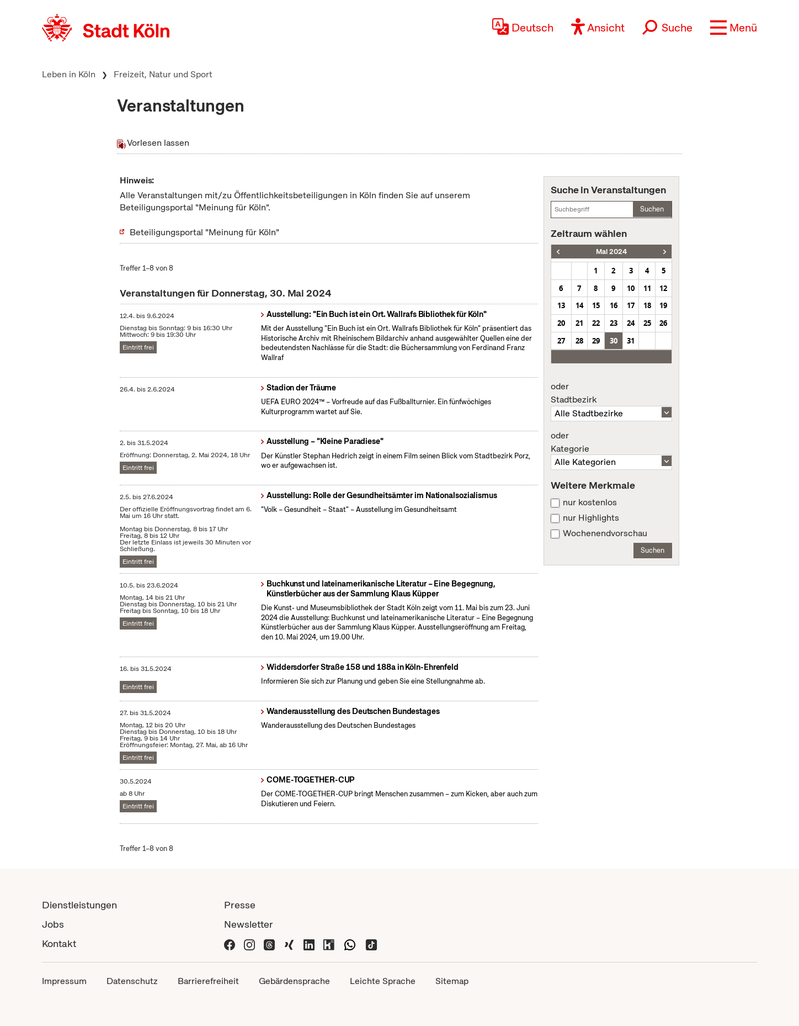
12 (663, 288)
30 (613, 341)
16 (613, 305)
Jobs (53, 924)
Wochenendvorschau (605, 533)
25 (647, 323)
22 (596, 323)
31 (631, 341)
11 (647, 288)
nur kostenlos (590, 502)
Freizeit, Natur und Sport (163, 74)
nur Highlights (591, 518)
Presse (239, 904)
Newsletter (248, 924)
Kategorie (611, 442)
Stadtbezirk (611, 393)
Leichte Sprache (383, 981)
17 (631, 305)
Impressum (64, 981)
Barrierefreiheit (208, 981)
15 (596, 305)
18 (647, 305)
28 (579, 341)
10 (631, 288)
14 (579, 305)
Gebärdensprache (294, 981)
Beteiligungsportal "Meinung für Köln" (204, 232)
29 (596, 341)
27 (561, 341)
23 (613, 323)
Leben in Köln (68, 74)
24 (631, 323)
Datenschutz (132, 981)
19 (663, 305)
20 (561, 323)
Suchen (652, 209)
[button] (733, 27)
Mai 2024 (611, 251)
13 (561, 305)
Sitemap (451, 981)
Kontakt (59, 943)
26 (663, 323)
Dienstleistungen (79, 904)
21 (579, 323)
